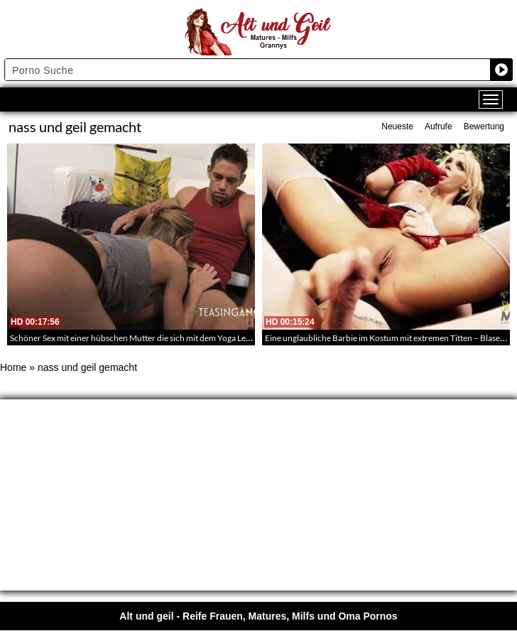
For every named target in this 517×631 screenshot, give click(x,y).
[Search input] (248, 70)
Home (13, 367)
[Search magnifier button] (501, 69)
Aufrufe (438, 126)
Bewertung (484, 126)
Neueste (397, 126)
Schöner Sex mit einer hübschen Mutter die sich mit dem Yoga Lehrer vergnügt (153, 338)
